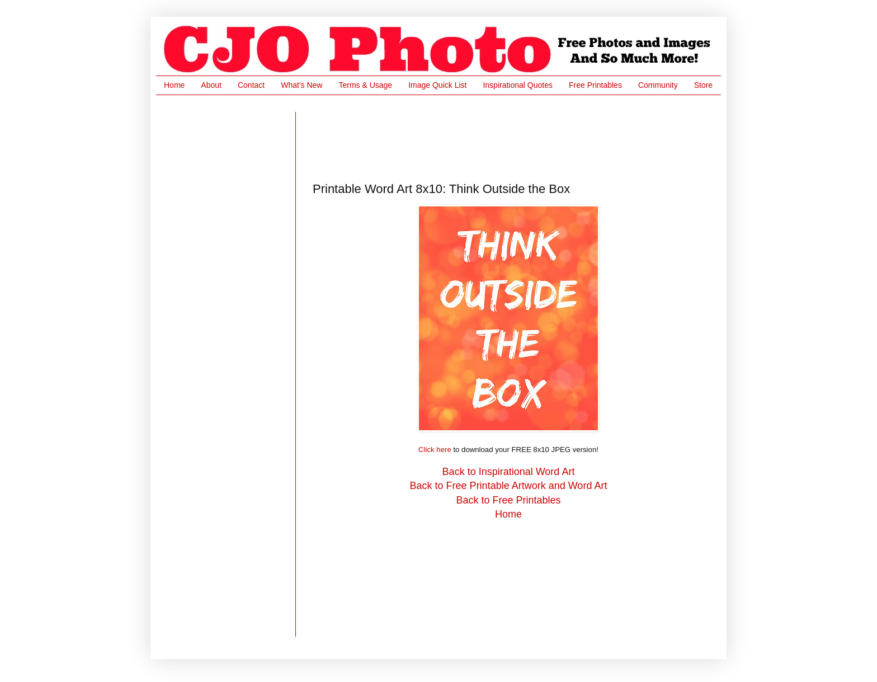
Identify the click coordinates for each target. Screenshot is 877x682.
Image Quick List (437, 85)
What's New (301, 85)
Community (658, 85)
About (211, 85)
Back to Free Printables (508, 500)
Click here (434, 449)
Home (174, 85)
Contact (251, 85)
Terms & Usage (365, 85)
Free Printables (595, 85)
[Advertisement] (516, 137)
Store (703, 85)
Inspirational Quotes (518, 85)
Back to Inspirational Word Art (508, 471)
